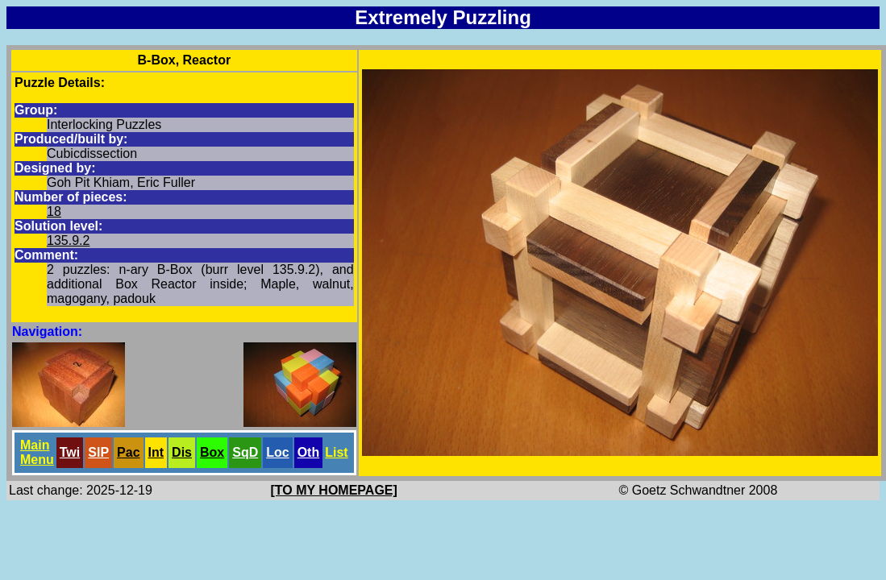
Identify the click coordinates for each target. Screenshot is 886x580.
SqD (245, 452)
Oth (308, 452)
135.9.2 (68, 240)
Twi (70, 452)
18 (54, 211)
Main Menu (37, 452)
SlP (98, 452)
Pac (128, 452)
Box (212, 452)
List (336, 452)
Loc (277, 452)
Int (156, 452)
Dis (182, 452)
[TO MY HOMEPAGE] (334, 490)
